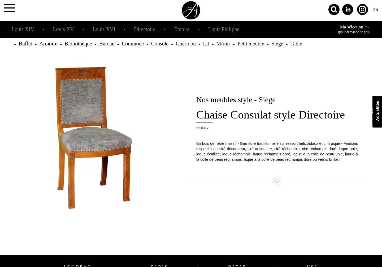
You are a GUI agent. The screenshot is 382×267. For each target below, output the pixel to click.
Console (160, 43)
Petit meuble (250, 43)
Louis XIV (22, 29)
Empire (182, 29)
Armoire (48, 43)
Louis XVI (104, 29)
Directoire (144, 29)
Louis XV (63, 29)
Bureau (107, 43)
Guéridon (186, 43)
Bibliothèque (78, 43)
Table (296, 43)
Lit (206, 43)
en (375, 10)
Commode (133, 43)
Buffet (25, 43)
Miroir (223, 43)
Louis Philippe (223, 29)
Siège (277, 43)
